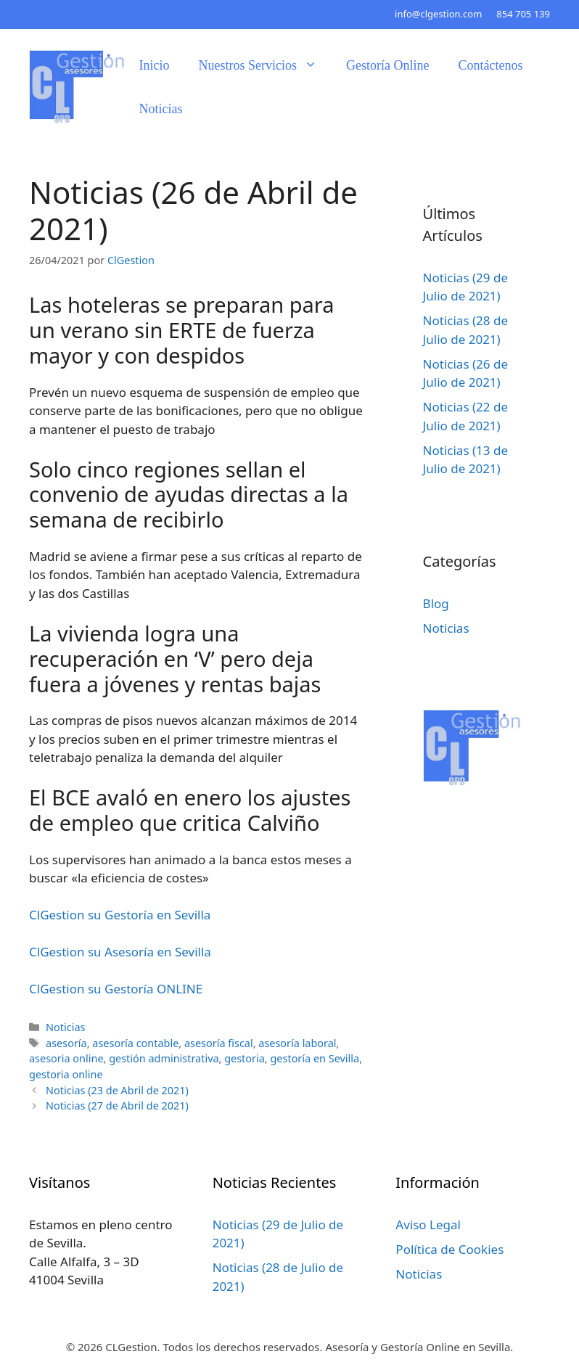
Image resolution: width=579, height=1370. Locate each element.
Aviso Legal (428, 1224)
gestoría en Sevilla (314, 1058)
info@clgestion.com (438, 13)
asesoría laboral (297, 1043)
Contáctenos (490, 65)
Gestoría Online (387, 65)
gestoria (244, 1058)
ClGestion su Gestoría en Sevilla (119, 914)
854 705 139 (523, 13)
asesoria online (66, 1058)
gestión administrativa (163, 1058)
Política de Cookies (449, 1249)
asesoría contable (135, 1043)
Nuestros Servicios (265, 65)
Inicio (154, 65)
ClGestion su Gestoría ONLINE (115, 988)
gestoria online (66, 1074)
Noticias (161, 109)
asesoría (66, 1043)
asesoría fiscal (218, 1043)
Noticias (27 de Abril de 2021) (117, 1105)
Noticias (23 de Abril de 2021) (117, 1090)
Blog (436, 603)
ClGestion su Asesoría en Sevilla (120, 951)
